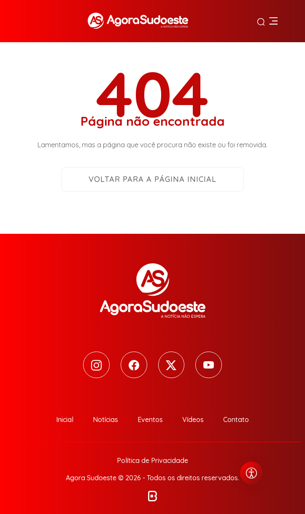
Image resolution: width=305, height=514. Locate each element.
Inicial (64, 419)
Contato (236, 419)
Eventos (150, 419)
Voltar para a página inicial (152, 179)
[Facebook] (134, 365)
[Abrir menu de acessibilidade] (251, 473)
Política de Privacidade (152, 460)
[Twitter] (171, 365)
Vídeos (193, 419)
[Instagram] (96, 365)
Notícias (105, 419)
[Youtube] (209, 365)
